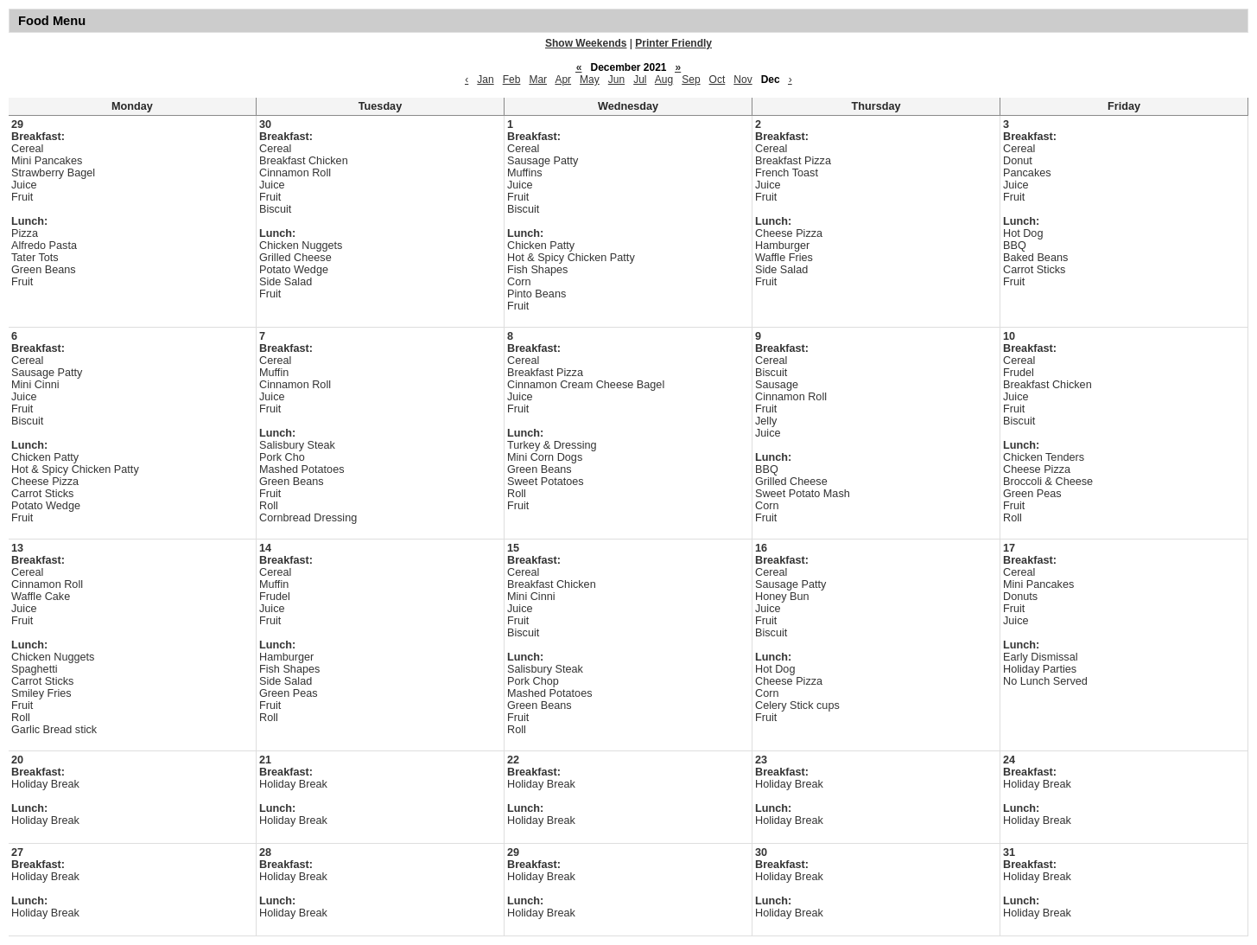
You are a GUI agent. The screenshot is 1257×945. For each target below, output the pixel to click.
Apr (563, 79)
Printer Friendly (673, 43)
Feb (512, 79)
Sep (691, 79)
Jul (639, 79)
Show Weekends (585, 43)
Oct (717, 79)
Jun (616, 79)
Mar (538, 79)
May (590, 79)
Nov (742, 79)
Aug (664, 79)
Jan (485, 79)
